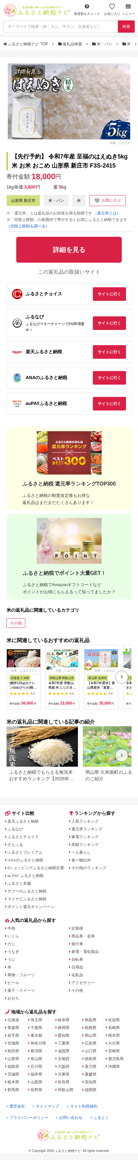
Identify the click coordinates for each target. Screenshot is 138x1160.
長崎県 (114, 1028)
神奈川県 (38, 1043)
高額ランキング (85, 845)
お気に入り (112, 10)
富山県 (36, 1059)
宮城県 (13, 1043)
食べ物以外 (81, 860)
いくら (13, 936)
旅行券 (77, 944)
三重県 (63, 1043)
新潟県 (36, 1051)
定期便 (77, 928)
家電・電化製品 (85, 952)
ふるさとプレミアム (25, 852)
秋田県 (13, 1051)
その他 (16, 623)
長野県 (36, 1090)
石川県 (36, 1066)
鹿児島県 (116, 1059)
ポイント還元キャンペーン (30, 907)
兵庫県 (63, 1074)
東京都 (36, 1035)
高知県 (90, 1082)
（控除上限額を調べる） (27, 226)
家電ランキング (85, 837)
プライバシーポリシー (27, 1117)
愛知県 (63, 1035)
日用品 (77, 967)
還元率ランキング (87, 829)
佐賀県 (114, 1020)
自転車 (77, 959)
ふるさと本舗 (19, 883)
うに (11, 959)
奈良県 (63, 1082)
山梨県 (36, 1082)
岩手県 (13, 1035)
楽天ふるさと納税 (23, 821)
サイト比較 (19, 813)
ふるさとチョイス (23, 837)
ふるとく (100, 1117)
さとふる (15, 845)
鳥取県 (90, 1020)
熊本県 (114, 1035)
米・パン (103, 44)
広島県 (90, 1043)
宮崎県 (114, 1051)
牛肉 (11, 928)
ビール (13, 983)
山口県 (90, 1051)
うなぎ (13, 952)
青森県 (13, 1028)
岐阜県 (63, 1020)
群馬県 (13, 1090)
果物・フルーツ (21, 975)
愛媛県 (90, 1074)
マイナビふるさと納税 (26, 899)
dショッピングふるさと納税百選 (35, 868)
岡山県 (90, 1035)
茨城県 (13, 1074)
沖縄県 (114, 1066)
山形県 (13, 1059)
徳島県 (90, 1059)
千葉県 (36, 1028)
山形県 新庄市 (23, 200)
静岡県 (63, 1028)
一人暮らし (81, 852)
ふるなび (15, 829)
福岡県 (90, 1090)
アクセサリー (83, 983)
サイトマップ (46, 1106)
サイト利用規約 (82, 1106)
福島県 (13, 1066)
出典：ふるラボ (120, 143)
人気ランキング (85, 821)
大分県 (114, 1043)
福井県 (36, 1074)
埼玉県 (36, 1020)
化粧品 (77, 975)
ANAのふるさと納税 (25, 860)
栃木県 (13, 1082)
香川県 (90, 1066)
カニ (11, 944)
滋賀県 (63, 1051)
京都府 (63, 1059)
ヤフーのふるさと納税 (26, 891)
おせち (13, 998)
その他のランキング (89, 868)
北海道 (13, 1020)
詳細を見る (28, 71)
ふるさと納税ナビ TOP (26, 44)
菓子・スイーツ (21, 990)
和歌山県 (65, 1090)
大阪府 (63, 1066)
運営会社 (15, 1106)
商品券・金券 (83, 936)
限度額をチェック (87, 10)
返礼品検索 (70, 44)
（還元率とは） (106, 213)
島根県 (90, 1028)
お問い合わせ (69, 1117)
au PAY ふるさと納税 (25, 876)
